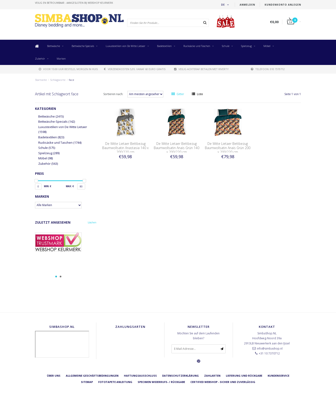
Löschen (92, 222)
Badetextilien (164, 46)
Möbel (266, 46)
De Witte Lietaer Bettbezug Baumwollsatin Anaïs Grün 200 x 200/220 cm (227, 147)
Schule (225, 46)
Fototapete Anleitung (115, 382)
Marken (61, 58)
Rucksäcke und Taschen (196, 46)
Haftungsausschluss (140, 375)
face (71, 80)
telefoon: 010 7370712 (268, 69)
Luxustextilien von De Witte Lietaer (125, 46)
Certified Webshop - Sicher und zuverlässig (222, 382)
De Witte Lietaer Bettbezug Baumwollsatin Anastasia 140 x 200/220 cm (125, 147)
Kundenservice (278, 375)
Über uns (53, 375)
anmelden (247, 4)
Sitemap (87, 382)
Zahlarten (212, 375)
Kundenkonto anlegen (283, 4)
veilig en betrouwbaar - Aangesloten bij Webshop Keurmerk (74, 2)
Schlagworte (58, 80)
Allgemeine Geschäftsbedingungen (92, 375)
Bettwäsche (53, 46)
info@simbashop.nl (270, 348)
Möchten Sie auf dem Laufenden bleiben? (198, 335)
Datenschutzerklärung (180, 375)
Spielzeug (246, 46)
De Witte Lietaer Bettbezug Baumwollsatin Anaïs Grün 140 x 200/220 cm (176, 147)
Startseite (41, 80)
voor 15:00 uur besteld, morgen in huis (68, 69)
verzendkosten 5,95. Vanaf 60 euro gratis (134, 69)
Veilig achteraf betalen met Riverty (201, 69)
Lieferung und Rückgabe (244, 375)
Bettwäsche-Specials (83, 46)
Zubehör (40, 58)
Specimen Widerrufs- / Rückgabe (161, 382)
